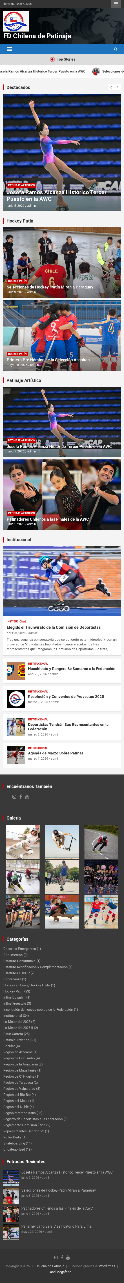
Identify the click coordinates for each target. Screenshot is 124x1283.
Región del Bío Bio (17, 1095)
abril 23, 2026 (16, 633)
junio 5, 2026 (15, 205)
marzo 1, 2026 (38, 758)
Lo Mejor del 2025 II (18, 1028)
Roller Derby (12, 1137)
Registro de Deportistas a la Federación (33, 1119)
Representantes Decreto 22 (23, 1131)
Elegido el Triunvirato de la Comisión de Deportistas (54, 627)
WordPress (107, 1266)
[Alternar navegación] (9, 49)
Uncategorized (14, 1149)
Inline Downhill (14, 997)
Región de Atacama (18, 1052)
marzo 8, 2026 (38, 734)
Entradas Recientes (26, 1161)
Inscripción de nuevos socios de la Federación (38, 1010)
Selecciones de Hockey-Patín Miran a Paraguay (50, 287)
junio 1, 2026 (15, 524)
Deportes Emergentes (19, 949)
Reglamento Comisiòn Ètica (24, 1125)
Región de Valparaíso (19, 1089)
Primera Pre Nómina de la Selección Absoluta (48, 359)
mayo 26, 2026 (31, 1231)
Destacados (18, 87)
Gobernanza (12, 979)
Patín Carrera (13, 1034)
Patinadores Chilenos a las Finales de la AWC (48, 519)
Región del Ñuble (16, 1107)
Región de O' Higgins (18, 1076)
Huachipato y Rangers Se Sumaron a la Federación (71, 668)
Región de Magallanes (19, 1070)
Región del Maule (16, 1101)
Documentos (13, 955)
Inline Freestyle (14, 1003)
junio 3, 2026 (15, 292)
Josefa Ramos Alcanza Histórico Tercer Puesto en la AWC (59, 446)
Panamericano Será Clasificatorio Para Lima (56, 1226)
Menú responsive (116, 4)
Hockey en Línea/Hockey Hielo (26, 985)
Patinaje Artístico (21, 185)
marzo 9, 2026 (38, 702)
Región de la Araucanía (20, 1064)
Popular (9, 1046)
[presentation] (111, 87)
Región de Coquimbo (19, 1058)
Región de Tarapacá (18, 1083)
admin (31, 205)
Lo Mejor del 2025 (16, 1022)
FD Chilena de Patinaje (37, 36)
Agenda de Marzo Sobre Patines (56, 753)
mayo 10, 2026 (17, 365)
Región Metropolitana (19, 1113)
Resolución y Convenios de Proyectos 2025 (66, 696)
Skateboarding (14, 1143)
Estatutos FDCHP (16, 973)
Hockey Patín (20, 221)
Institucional (19, 539)
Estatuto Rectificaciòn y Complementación (35, 967)
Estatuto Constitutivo (19, 961)
